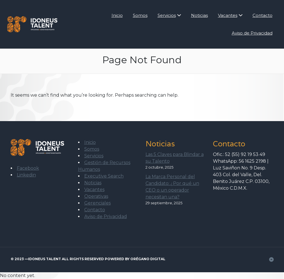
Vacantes (227, 15)
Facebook (28, 168)
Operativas (96, 196)
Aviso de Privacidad (252, 33)
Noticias (199, 15)
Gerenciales (97, 203)
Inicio (117, 15)
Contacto (262, 15)
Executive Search (104, 176)
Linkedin (26, 175)
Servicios (167, 15)
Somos (140, 15)
